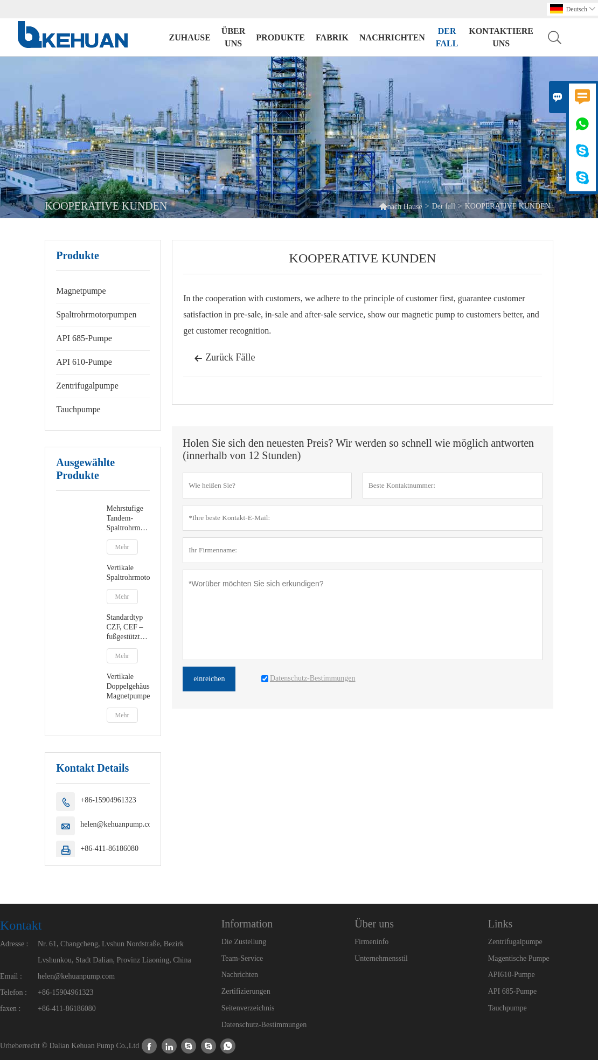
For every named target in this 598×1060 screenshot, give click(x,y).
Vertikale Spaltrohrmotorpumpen (128, 572)
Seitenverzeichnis (248, 1008)
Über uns (233, 37)
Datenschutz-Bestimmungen (264, 1025)
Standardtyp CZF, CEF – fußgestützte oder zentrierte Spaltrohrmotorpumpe (128, 627)
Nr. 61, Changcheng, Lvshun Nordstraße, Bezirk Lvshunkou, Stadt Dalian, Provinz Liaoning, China (114, 952)
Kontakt (20, 925)
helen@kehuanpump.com (118, 824)
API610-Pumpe (511, 975)
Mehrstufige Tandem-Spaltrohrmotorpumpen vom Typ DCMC (128, 518)
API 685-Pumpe (84, 338)
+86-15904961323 (108, 800)
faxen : (10, 1008)
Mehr (122, 547)
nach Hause (400, 206)
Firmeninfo (371, 942)
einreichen (209, 679)
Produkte (280, 37)
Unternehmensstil (381, 958)
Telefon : (13, 992)
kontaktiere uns (501, 37)
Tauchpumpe (78, 409)
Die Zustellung (244, 942)
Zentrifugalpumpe (87, 385)
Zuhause (190, 37)
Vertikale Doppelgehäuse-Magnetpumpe (128, 686)
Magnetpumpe (81, 290)
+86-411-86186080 (109, 848)
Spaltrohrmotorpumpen (96, 314)
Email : (11, 976)
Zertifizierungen (245, 991)
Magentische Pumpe (519, 958)
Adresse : (14, 944)
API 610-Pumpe (84, 361)
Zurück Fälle (224, 358)
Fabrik (332, 37)
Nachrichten (392, 37)
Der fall (447, 37)
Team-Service (242, 958)
